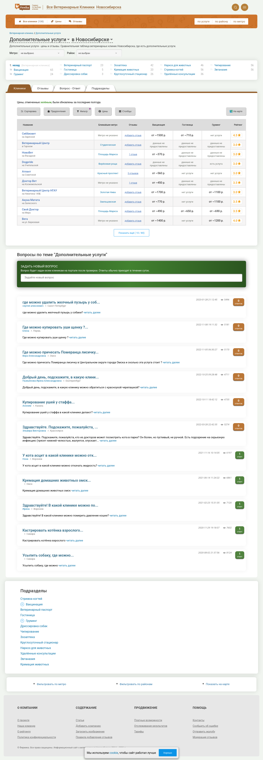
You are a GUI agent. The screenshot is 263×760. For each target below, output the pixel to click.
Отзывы (75, 21)
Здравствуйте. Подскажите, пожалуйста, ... (60, 427)
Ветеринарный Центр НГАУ (39, 190)
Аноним (26, 405)
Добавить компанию (88, 725)
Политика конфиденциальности (36, 737)
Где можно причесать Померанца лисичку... (60, 352)
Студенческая (108, 144)
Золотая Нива (108, 192)
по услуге (204, 21)
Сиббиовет (29, 133)
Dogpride (27, 162)
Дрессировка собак (75, 74)
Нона (25, 459)
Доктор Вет (29, 181)
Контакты (198, 720)
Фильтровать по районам (134, 684)
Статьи (80, 720)
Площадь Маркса (108, 154)
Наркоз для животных (177, 65)
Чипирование (222, 65)
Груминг (19, 74)
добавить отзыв (133, 135)
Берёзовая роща (108, 163)
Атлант (26, 171)
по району (221, 21)
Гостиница (70, 69)
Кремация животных (126, 69)
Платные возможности (148, 720)
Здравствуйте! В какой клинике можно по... (60, 505)
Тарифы (139, 731)
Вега (25, 219)
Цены (56, 21)
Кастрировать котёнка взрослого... (52, 530)
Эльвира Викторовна (34, 430)
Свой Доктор (30, 209)
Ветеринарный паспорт (78, 65)
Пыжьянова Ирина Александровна (42, 380)
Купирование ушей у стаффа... (48, 402)
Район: (71, 53)
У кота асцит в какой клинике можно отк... (59, 455)
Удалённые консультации (179, 74)
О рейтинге (24, 731)
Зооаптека (120, 65)
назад (31, 65)
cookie (113, 753)
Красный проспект (108, 173)
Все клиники (31, 21)
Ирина (26, 509)
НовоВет (27, 152)
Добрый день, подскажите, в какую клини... (60, 377)
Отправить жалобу (204, 731)
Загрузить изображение (90, 731)
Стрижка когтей (173, 69)
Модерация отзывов (205, 737)
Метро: (13, 53)
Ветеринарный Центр (35, 143)
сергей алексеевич (32, 305)
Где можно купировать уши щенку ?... (55, 327)
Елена (25, 330)
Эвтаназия (220, 69)
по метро (239, 21)
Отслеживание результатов (150, 725)
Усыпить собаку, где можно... (48, 555)
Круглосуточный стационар (130, 74)
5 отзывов (133, 173)
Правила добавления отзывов (94, 737)
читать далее (91, 312)
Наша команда (26, 725)
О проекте (23, 720)
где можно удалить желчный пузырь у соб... (61, 302)
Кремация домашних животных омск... (56, 480)
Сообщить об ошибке (205, 725)
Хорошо (167, 752)
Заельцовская (108, 201)
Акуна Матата (31, 200)
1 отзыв (133, 154)
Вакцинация (21, 70)
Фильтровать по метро (49, 684)
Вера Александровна (34, 355)
